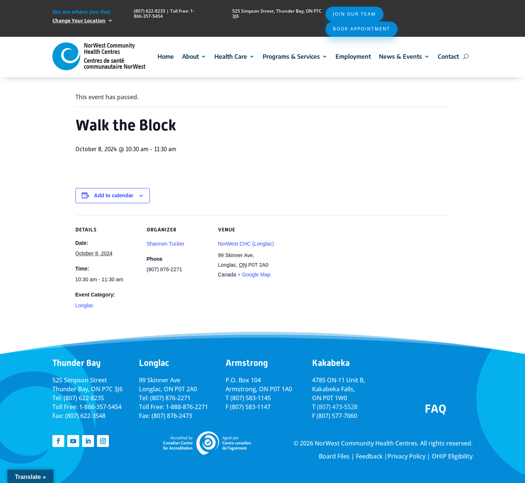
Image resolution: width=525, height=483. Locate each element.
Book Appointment (361, 29)
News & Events (400, 56)
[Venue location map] (328, 266)
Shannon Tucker (166, 244)
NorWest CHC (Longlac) (246, 244)
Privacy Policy (406, 456)
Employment (353, 56)
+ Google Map (253, 275)
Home (166, 56)
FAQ (435, 409)
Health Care (230, 56)
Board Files (334, 456)
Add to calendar (113, 195)
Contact (448, 56)
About (190, 56)
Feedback (369, 456)
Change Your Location (79, 20)
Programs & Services (291, 56)
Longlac (84, 305)
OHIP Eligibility (452, 456)
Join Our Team (354, 14)
